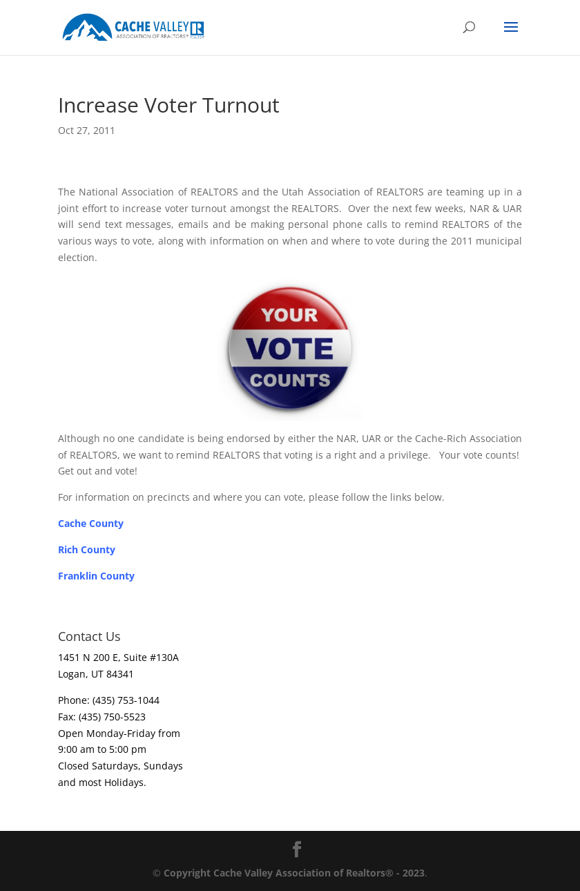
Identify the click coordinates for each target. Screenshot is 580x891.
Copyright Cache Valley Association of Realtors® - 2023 (294, 872)
